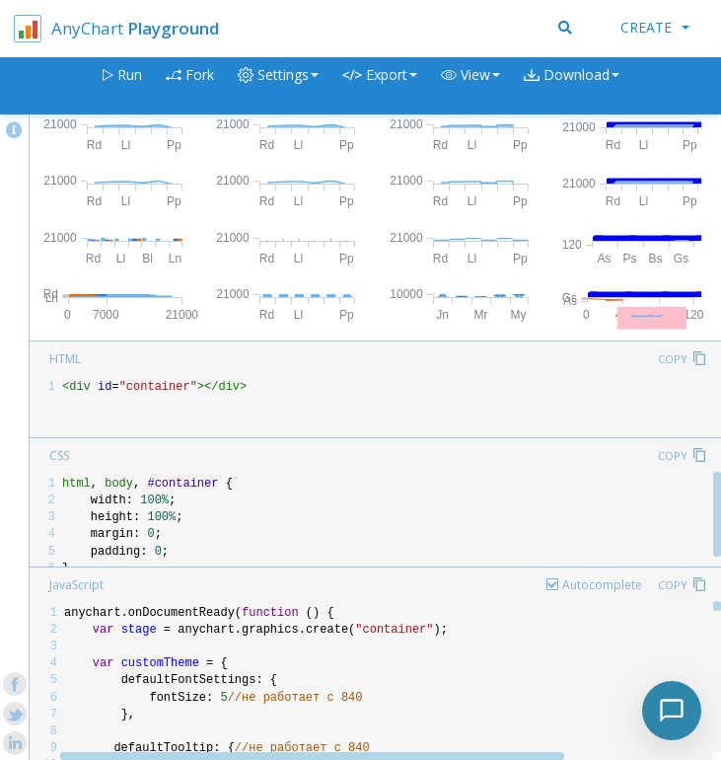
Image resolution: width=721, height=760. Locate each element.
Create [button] (654, 27)
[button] (470, 86)
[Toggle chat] (671, 710)
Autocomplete (602, 584)
